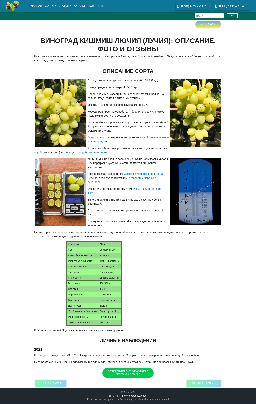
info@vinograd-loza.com (134, 395)
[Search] (209, 15)
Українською (208, 24)
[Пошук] (232, 15)
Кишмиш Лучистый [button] (204, 383)
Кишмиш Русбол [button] (50, 383)
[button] (127, 373)
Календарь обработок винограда (85, 152)
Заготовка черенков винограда (143, 173)
